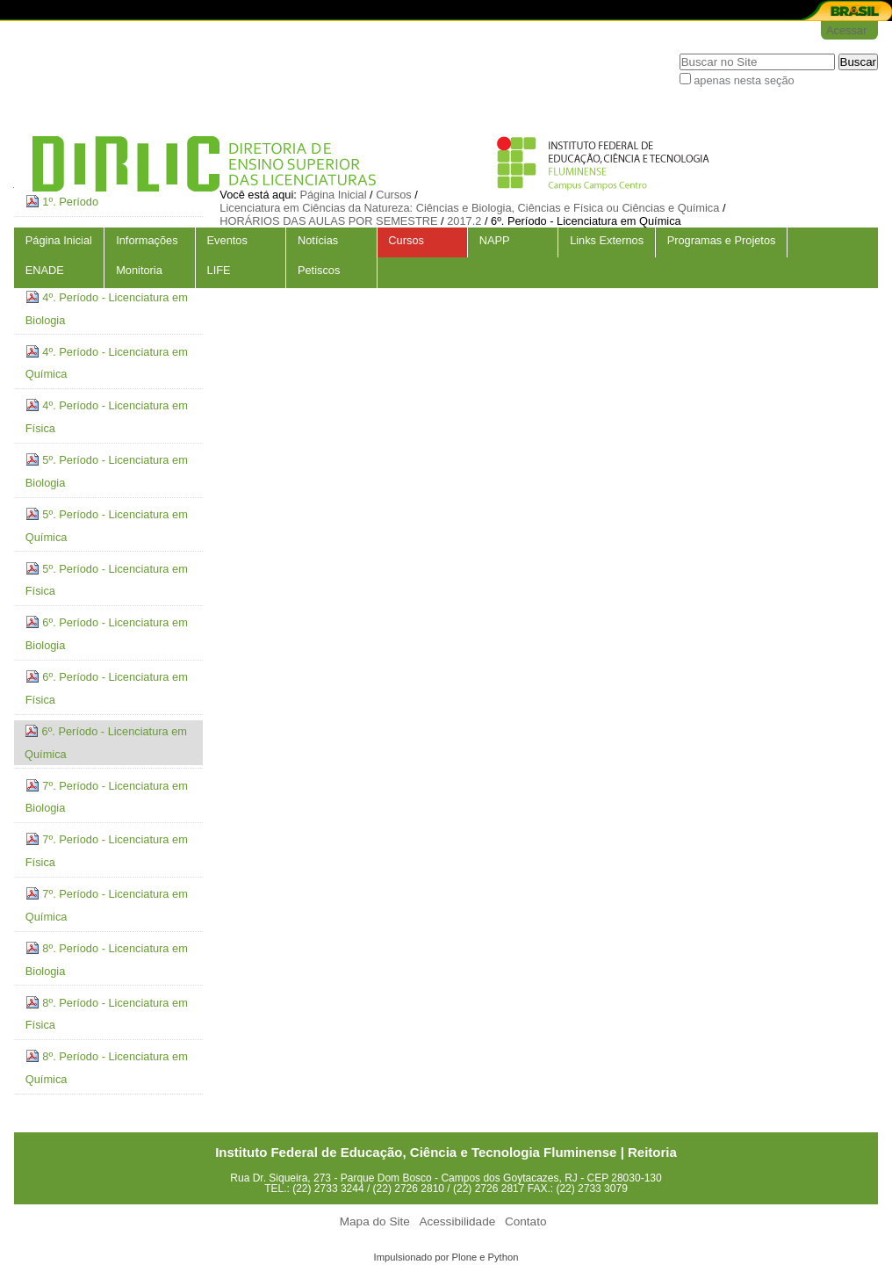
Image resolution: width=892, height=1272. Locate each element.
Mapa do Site (375, 1221)
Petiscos (319, 270)
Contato (526, 1221)
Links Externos (607, 240)
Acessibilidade (457, 1221)
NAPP (494, 240)
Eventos (227, 240)
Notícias (318, 240)
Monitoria (139, 270)
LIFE (219, 270)
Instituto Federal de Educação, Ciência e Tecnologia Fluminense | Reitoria (446, 1152)
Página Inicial (58, 240)
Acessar (846, 30)
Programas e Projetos (721, 240)
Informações (146, 240)
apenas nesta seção (744, 80)
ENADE (44, 270)
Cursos (406, 240)
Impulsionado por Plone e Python (446, 1257)
